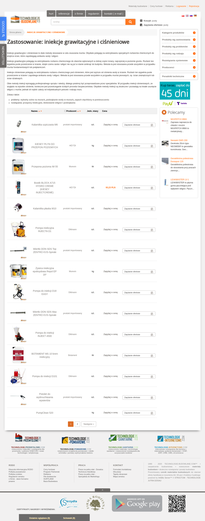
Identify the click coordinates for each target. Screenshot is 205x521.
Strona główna (15, 32)
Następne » (88, 424)
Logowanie (181, 6)
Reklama (169, 6)
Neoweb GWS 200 (179, 140)
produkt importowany (72, 124)
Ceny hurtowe (156, 6)
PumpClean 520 (44, 412)
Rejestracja (194, 6)
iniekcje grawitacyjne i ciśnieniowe (46, 32)
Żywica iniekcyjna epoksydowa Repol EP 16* (45, 271)
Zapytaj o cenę (111, 124)
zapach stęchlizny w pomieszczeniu (92, 100)
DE (195, 16)
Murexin (72, 166)
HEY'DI (72, 145)
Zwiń (86, 518)
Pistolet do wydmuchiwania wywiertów (44, 397)
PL (183, 16)
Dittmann (72, 229)
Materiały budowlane (138, 6)
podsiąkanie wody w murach (60, 100)
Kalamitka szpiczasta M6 (45, 124)
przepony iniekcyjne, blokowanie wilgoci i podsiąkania (49, 103)
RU (191, 16)
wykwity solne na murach (33, 100)
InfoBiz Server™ (165, 478)
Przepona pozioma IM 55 (45, 166)
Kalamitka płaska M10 (44, 208)
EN (187, 16)
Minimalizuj (22, 518)
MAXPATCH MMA (179, 119)
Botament (72, 355)
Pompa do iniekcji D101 (44, 376)
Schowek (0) (69, 518)
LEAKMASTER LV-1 (180, 179)
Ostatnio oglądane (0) (39, 518)
